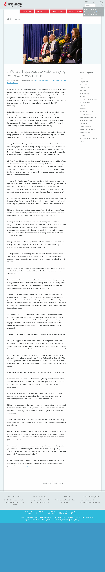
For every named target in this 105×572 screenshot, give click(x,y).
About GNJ (62, 3)
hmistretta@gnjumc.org (42, 80)
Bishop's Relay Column (83, 111)
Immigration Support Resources (48, 3)
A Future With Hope (82, 120)
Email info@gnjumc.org (61, 520)
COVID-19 (79, 78)
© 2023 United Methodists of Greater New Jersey (36, 517)
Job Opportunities (81, 102)
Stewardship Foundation (83, 129)
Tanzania (79, 135)
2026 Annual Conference (28, 3)
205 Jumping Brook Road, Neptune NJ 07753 (37, 520)
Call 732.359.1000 (59, 517)
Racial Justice (80, 84)
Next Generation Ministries (84, 117)
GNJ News (56, 80)
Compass (89, 10)
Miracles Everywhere (82, 132)
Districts (70, 3)
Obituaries (79, 105)
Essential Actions (81, 87)
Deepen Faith (80, 82)
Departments (78, 3)
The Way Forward (12, 83)
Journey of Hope (81, 93)
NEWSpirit (63, 80)
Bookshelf (79, 90)
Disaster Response (82, 126)
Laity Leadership (81, 123)
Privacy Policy (75, 520)
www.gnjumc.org (29, 466)
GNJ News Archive (13, 19)
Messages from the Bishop (84, 99)
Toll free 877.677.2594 (73, 517)
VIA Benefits (88, 3)
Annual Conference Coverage (85, 138)
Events (78, 141)
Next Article (58, 483)
